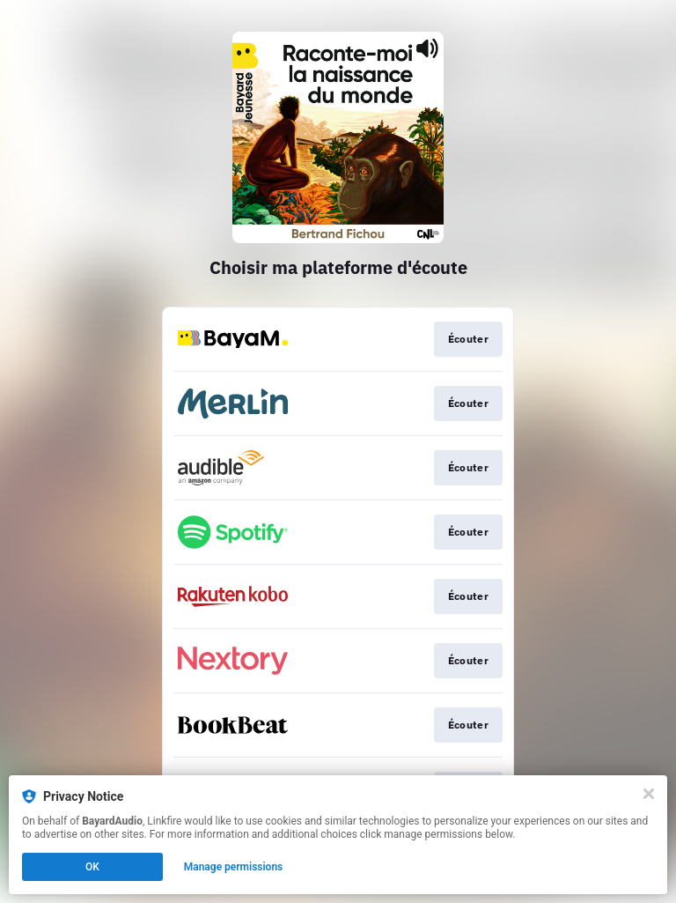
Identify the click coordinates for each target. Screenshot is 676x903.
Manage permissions (233, 867)
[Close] (649, 794)
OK (92, 867)
